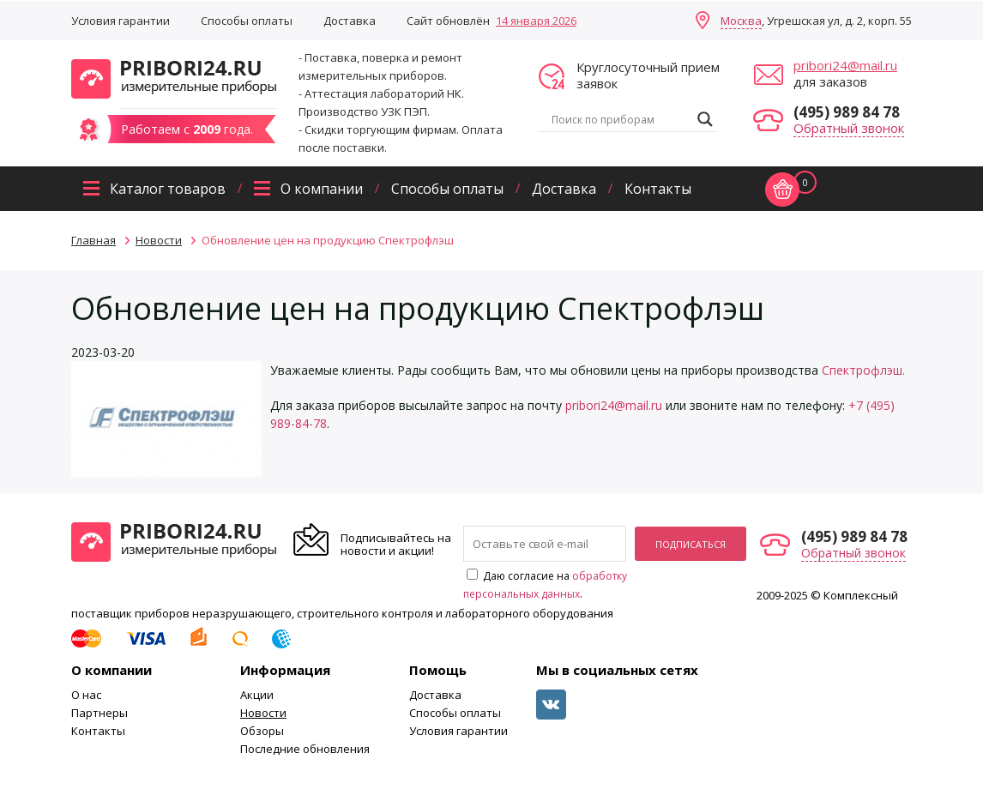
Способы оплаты (246, 20)
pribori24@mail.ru (845, 65)
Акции (257, 694)
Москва (741, 20)
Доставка (349, 20)
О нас (86, 694)
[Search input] (620, 119)
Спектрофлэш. (863, 370)
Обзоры (262, 730)
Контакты (657, 188)
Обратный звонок (848, 127)
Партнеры (99, 712)
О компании (321, 188)
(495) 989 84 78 (846, 112)
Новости (263, 712)
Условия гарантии (120, 20)
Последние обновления (305, 748)
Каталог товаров (168, 188)
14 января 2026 (536, 20)
